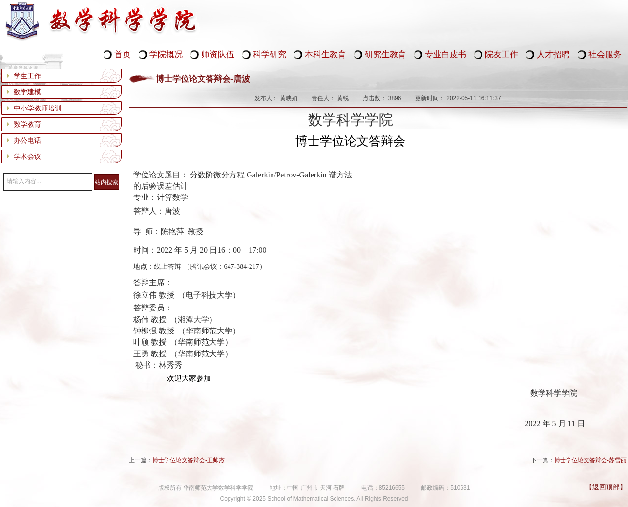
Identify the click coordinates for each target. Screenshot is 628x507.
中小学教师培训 (38, 108)
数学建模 (27, 92)
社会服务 (605, 54)
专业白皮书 (445, 54)
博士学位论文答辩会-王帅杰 (188, 460)
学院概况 (166, 54)
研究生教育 (385, 54)
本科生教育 (325, 54)
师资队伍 (217, 54)
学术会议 (27, 156)
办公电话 (27, 140)
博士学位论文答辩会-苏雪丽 (590, 460)
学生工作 (27, 76)
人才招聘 (553, 54)
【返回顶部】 (606, 487)
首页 (122, 54)
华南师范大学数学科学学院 (101, 22)
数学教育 (27, 124)
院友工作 (501, 54)
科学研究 (269, 54)
